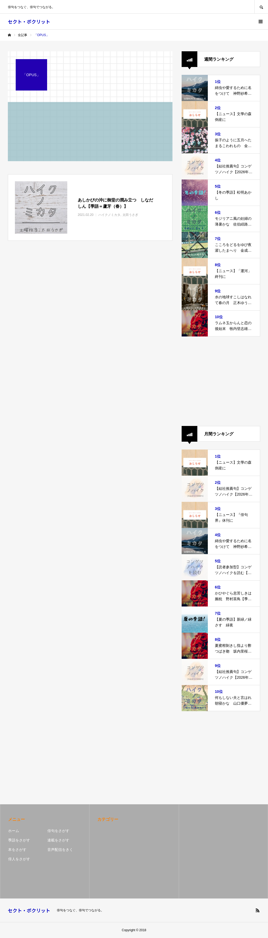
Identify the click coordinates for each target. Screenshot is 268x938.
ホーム (13, 831)
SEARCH (261, 6)
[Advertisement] (221, 381)
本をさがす (17, 849)
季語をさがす (19, 840)
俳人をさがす (19, 859)
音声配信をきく (60, 849)
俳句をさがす (58, 831)
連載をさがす (58, 840)
